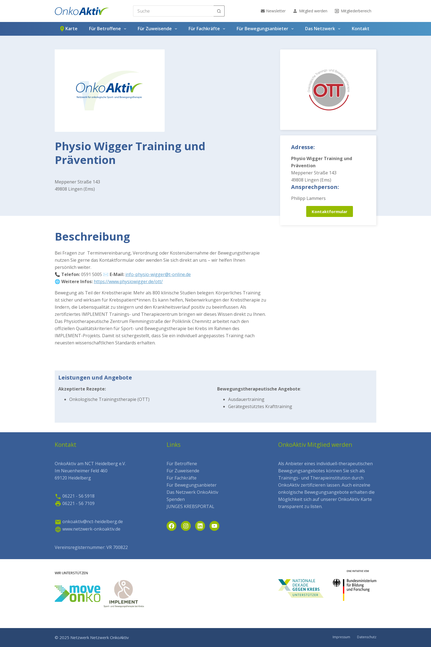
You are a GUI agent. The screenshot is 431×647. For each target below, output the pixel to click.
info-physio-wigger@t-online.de (158, 274)
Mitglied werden (309, 11)
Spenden (176, 499)
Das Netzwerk (323, 29)
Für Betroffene (108, 29)
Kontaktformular (329, 211)
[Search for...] (173, 10)
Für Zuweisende (158, 29)
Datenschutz (366, 637)
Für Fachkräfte (208, 29)
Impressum (341, 637)
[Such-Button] (219, 10)
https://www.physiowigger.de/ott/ (128, 281)
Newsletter (273, 10)
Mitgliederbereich (352, 11)
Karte (68, 29)
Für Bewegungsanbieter (266, 29)
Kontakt (360, 29)
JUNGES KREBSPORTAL (190, 506)
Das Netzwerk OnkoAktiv (192, 492)
